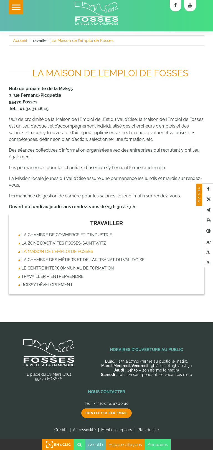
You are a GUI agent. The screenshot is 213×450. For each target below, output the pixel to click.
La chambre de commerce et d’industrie (66, 234)
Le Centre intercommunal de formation (67, 268)
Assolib (95, 444)
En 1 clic (58, 445)
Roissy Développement (47, 284)
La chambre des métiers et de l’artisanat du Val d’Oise (82, 259)
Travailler (106, 223)
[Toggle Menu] (16, 7)
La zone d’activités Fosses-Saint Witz (63, 243)
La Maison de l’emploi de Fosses (57, 251)
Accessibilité (84, 430)
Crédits (60, 430)
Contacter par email (106, 413)
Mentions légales (116, 430)
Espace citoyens (125, 444)
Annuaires (158, 444)
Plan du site (148, 430)
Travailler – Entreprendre (52, 276)
